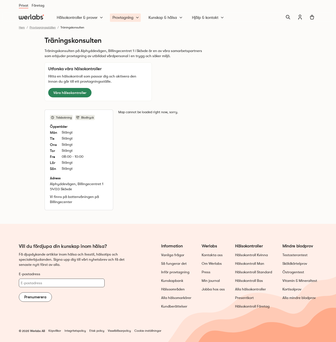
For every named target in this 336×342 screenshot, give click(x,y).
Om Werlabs (212, 264)
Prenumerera (35, 297)
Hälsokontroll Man (249, 264)
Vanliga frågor (172, 255)
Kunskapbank (172, 281)
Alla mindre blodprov (299, 298)
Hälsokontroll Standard (253, 272)
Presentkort (244, 298)
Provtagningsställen (43, 27)
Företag (38, 5)
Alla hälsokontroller (250, 289)
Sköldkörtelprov (294, 264)
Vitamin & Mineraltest (299, 281)
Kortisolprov (291, 289)
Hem (22, 27)
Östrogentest (293, 272)
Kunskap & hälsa (165, 17)
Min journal (211, 281)
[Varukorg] (312, 17)
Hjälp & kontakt (208, 17)
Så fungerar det (174, 264)
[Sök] (288, 17)
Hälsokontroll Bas (249, 281)
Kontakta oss (212, 255)
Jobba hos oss (213, 289)
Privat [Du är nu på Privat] (23, 5)
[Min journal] (300, 17)
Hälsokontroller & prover (80, 17)
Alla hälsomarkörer (176, 298)
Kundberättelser (174, 306)
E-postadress (29, 274)
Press (206, 272)
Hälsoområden (173, 289)
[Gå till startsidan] (31, 17)
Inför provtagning (175, 272)
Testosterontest (295, 255)
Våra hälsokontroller (69, 93)
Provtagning (126, 17)
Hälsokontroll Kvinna (251, 255)
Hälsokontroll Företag (252, 306)
